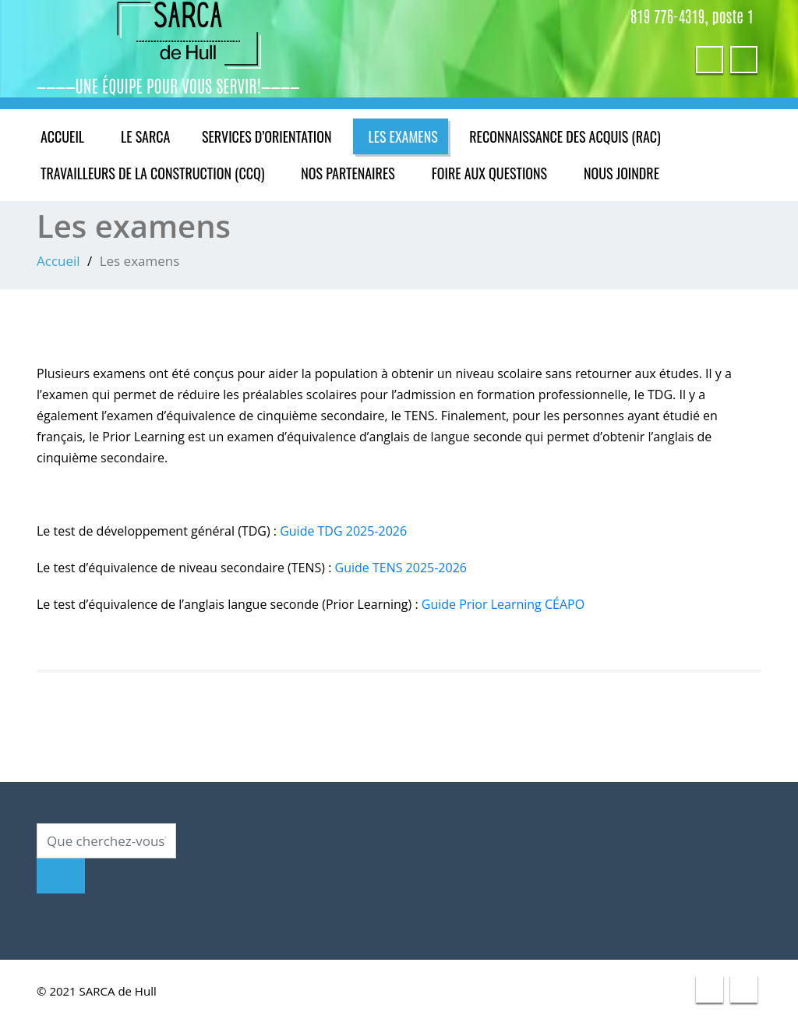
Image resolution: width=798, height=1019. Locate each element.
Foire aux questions (496, 173)
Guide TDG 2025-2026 (345, 531)
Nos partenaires (354, 173)
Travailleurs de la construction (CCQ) (155, 173)
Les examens (414, 136)
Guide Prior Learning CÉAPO (508, 604)
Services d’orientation (273, 136)
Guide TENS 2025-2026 (402, 567)
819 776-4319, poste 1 (694, 15)
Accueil (63, 136)
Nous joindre (628, 173)
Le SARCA (152, 136)
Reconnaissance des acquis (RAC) (576, 136)
